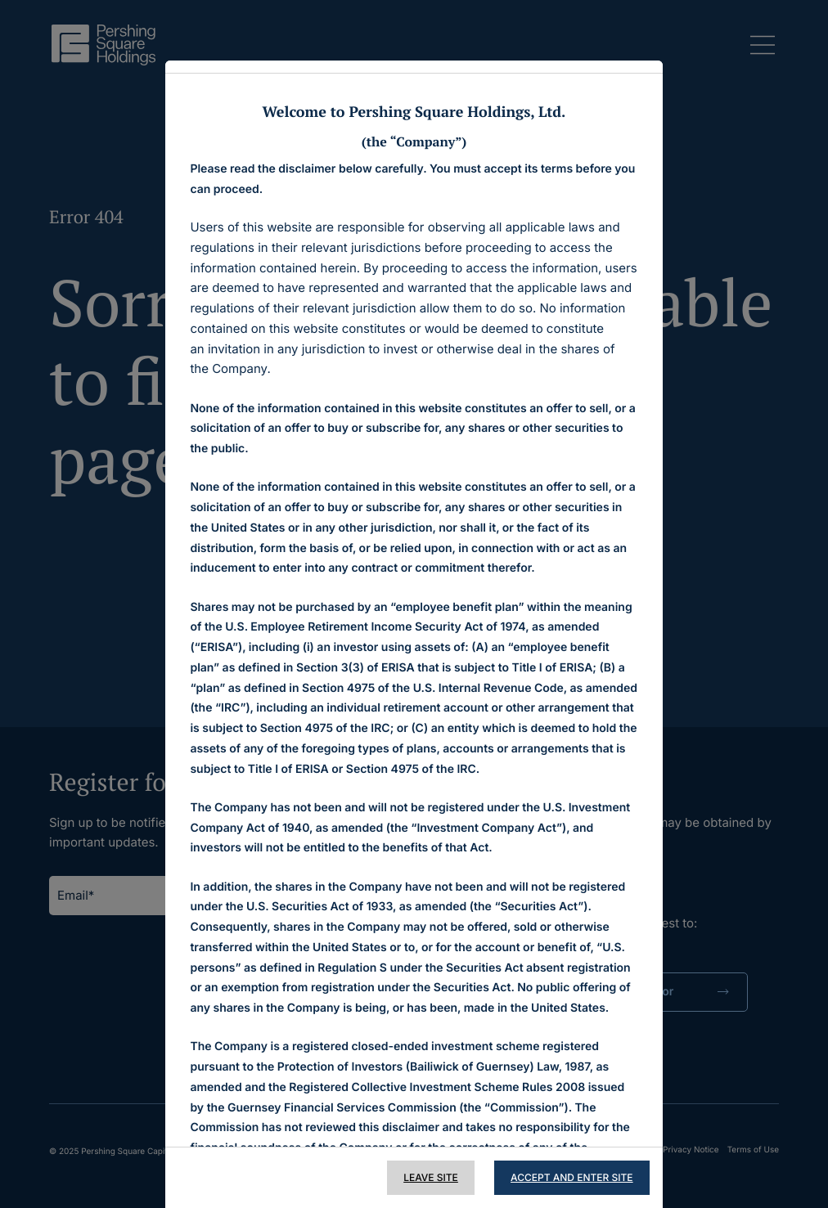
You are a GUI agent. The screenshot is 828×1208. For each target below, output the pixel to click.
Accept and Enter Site (572, 1177)
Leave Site (430, 1177)
